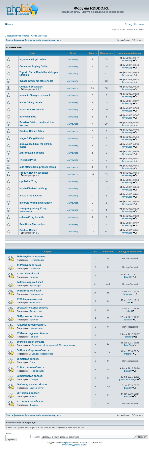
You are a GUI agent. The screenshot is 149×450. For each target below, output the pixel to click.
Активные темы (39, 36)
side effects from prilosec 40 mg (37, 167)
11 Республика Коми (29, 265)
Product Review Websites (33, 172)
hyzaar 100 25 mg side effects (36, 81)
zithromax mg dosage (31, 152)
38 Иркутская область (30, 316)
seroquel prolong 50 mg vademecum (32, 210)
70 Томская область (28, 393)
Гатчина (34, 337)
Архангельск (36, 311)
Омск (32, 362)
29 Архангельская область (32, 307)
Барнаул (34, 277)
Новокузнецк (36, 328)
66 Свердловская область (32, 384)
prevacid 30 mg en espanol (34, 95)
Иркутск (34, 319)
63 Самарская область (30, 376)
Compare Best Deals (31, 86)
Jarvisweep (72, 59)
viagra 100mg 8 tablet (31, 138)
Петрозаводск (37, 260)
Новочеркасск (37, 371)
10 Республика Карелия (31, 256)
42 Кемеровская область (31, 324)
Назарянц (128, 337)
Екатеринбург (37, 388)
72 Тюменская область (30, 401)
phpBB (68, 442)
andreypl (128, 354)
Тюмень (34, 405)
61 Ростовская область (30, 367)
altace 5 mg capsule (30, 195)
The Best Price (27, 160)
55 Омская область (28, 359)
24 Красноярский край (30, 282)
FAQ (128, 24)
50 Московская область (31, 341)
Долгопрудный (50, 345)
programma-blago (127, 379)
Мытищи (63, 345)
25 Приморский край (29, 290)
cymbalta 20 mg (28, 181)
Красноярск (36, 285)
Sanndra (128, 319)
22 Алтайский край (28, 273)
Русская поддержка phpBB (74, 445)
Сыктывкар (35, 268)
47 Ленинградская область (32, 333)
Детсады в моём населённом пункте (43, 40)
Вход (9, 24)
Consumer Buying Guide (33, 66)
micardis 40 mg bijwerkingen (35, 202)
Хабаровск (35, 302)
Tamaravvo (128, 294)
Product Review (28, 230)
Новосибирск (46, 354)
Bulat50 (128, 277)
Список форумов (14, 40)
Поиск (139, 24)
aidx (128, 302)
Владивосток (36, 294)
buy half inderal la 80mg (33, 188)
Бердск (35, 354)
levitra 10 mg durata (30, 102)
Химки (72, 345)
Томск (33, 396)
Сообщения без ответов (17, 36)
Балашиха (37, 345)
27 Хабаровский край (29, 299)
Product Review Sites (31, 131)
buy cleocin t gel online (32, 59)
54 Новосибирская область (33, 350)
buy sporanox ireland (31, 109)
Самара (34, 379)
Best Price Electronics (32, 224)
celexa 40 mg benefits (31, 217)
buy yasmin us (27, 116)
